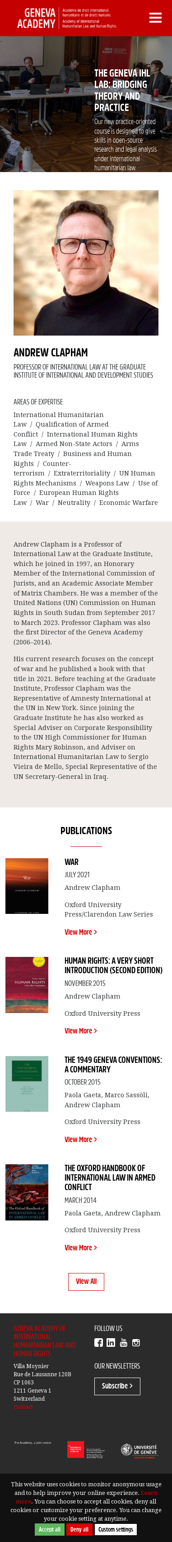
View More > (81, 932)
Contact (23, 1407)
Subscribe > (117, 1386)
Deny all (79, 1529)
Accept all (49, 1529)
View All (86, 1281)
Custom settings (115, 1529)
